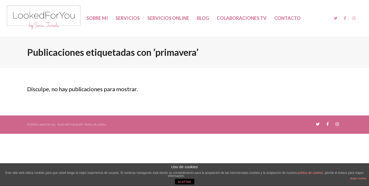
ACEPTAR (184, 181)
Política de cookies (95, 124)
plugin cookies (358, 178)
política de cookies (310, 173)
